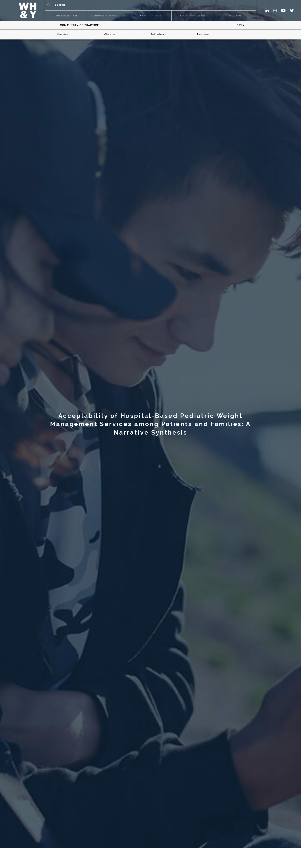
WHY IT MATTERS (150, 16)
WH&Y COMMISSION (192, 16)
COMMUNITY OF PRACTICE (108, 16)
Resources (203, 34)
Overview (62, 34)
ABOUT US (235, 16)
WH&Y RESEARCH (66, 16)
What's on (109, 34)
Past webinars (158, 34)
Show (240, 25)
